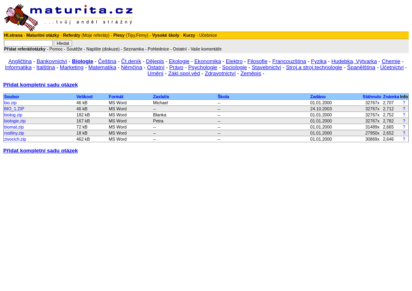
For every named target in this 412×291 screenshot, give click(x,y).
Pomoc (56, 48)
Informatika (18, 67)
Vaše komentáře (206, 48)
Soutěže (75, 48)
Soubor (11, 96)
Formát (116, 96)
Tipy (131, 35)
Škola (223, 96)
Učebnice (208, 35)
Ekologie (179, 61)
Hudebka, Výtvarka (354, 61)
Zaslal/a (161, 96)
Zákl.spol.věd (184, 73)
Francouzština (289, 61)
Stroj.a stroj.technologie (314, 67)
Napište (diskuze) (102, 48)
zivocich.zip (15, 139)
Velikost (84, 96)
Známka (391, 96)
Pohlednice (158, 48)
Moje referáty (95, 35)
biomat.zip (14, 126)
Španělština (361, 67)
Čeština (107, 61)
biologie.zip (14, 120)
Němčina (131, 67)
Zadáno (318, 96)
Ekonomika (207, 61)
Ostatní (180, 48)
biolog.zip (13, 114)
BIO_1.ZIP (14, 108)
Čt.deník (131, 61)
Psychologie (202, 67)
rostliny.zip (14, 133)
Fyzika (319, 61)
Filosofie (257, 61)
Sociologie (234, 67)
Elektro (234, 61)
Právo (176, 67)
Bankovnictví (51, 61)
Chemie (391, 61)
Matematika (102, 67)
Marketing (72, 67)
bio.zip (10, 102)
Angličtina (20, 61)
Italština (45, 67)
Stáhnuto (372, 96)
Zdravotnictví (220, 73)
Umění (156, 73)
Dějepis (155, 61)
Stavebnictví (266, 67)
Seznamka (133, 48)
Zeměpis (250, 73)
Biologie (82, 61)
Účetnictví (392, 67)
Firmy (141, 35)
